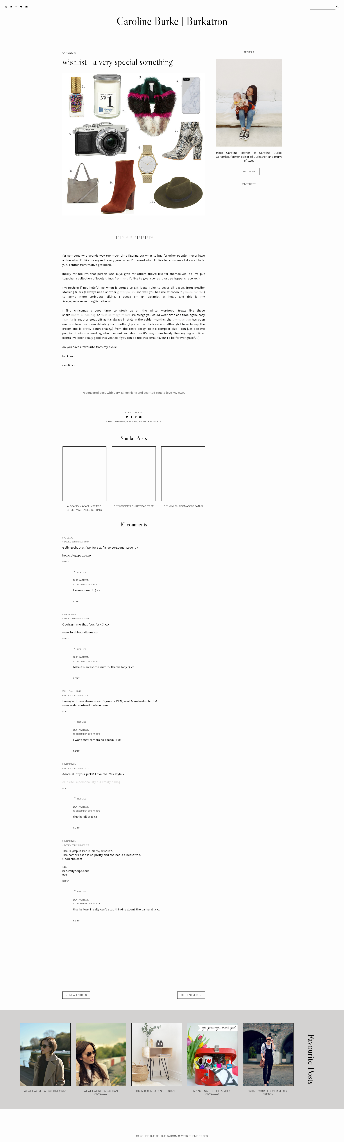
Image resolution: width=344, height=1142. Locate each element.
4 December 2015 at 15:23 (75, 695)
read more (248, 171)
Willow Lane (71, 691)
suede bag (88, 315)
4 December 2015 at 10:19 (75, 618)
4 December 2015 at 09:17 (75, 541)
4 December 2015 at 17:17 (75, 768)
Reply (65, 561)
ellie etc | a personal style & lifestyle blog (91, 782)
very (125, 278)
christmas (119, 421)
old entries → (191, 995)
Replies (81, 572)
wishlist (158, 421)
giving (142, 421)
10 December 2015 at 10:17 (86, 584)
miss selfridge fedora (116, 315)
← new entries (76, 995)
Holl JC (67, 537)
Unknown (69, 614)
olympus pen (181, 319)
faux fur (68, 319)
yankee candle (193, 292)
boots (75, 315)
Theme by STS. (198, 1136)
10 (151, 237)
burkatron (81, 580)
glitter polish (126, 292)
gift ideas (132, 421)
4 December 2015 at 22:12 (76, 845)
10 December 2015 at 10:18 (86, 734)
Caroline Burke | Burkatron (172, 21)
